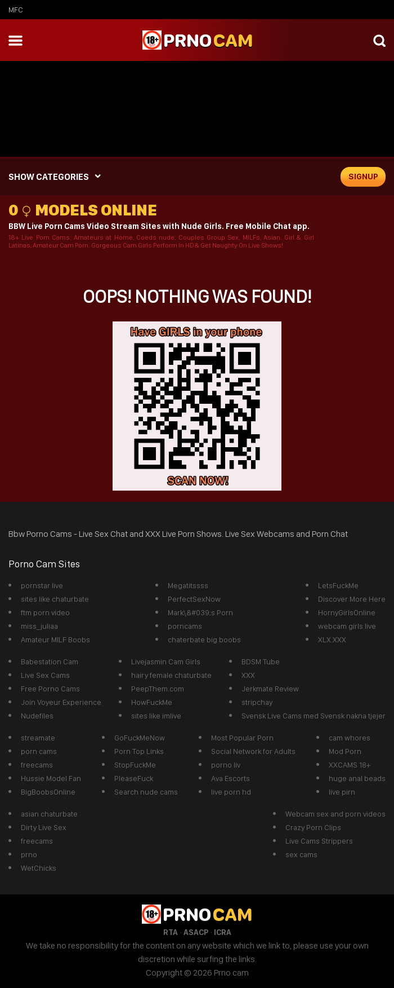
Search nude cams (146, 791)
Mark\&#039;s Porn (200, 612)
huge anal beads (357, 778)
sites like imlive (156, 715)
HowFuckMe (151, 702)
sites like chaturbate (55, 598)
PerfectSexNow (194, 598)
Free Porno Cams (50, 688)
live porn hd (231, 791)
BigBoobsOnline (48, 791)
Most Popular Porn (242, 737)
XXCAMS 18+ (349, 764)
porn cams (39, 751)
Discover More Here (352, 598)
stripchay (256, 702)
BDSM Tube (260, 661)
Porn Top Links (139, 751)
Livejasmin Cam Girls (165, 661)
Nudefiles (37, 715)
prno (29, 854)
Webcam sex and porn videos (335, 813)
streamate (38, 737)
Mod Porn (345, 751)
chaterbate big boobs (204, 639)
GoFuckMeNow (139, 737)
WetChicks (38, 867)
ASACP (195, 932)
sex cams (301, 854)
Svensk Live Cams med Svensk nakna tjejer (313, 715)
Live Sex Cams (45, 675)
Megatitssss (188, 585)
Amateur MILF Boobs (55, 639)
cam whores (349, 737)
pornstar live (42, 585)
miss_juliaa (39, 625)
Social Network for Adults (253, 751)
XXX (248, 675)
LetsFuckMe (338, 585)
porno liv (225, 764)
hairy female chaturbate (171, 675)
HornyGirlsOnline (346, 612)
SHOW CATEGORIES (48, 176)
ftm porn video (45, 612)
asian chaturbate (49, 813)
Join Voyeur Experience (61, 702)
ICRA (222, 932)
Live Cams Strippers (319, 840)
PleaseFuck (133, 778)
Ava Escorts (230, 778)
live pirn (342, 791)
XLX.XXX (332, 639)
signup (363, 176)
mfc (15, 9)
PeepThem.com (157, 688)
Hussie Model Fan (51, 778)
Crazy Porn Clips (313, 827)
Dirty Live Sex (43, 827)
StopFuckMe (135, 764)
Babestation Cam (49, 661)
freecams (37, 764)
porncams (185, 625)
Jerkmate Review (270, 688)
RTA (170, 932)
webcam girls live (347, 625)
